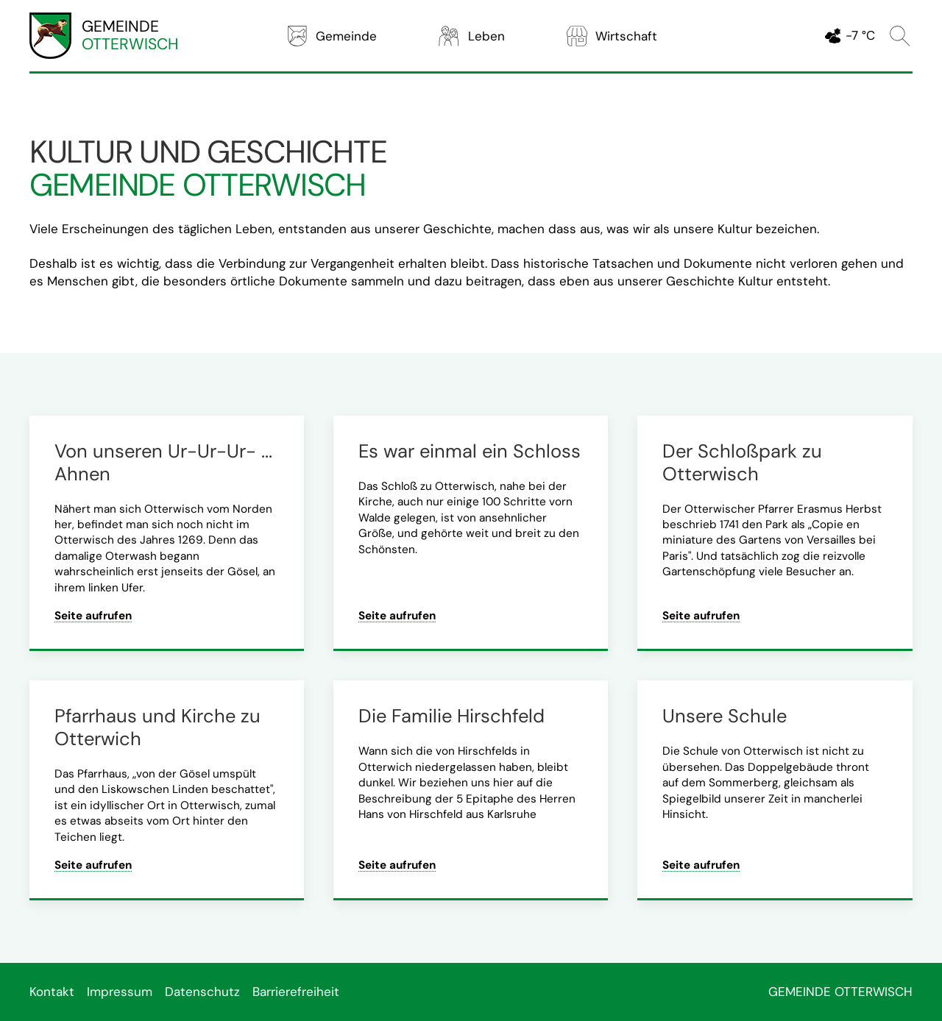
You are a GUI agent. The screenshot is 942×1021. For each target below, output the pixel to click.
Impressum (119, 991)
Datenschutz (202, 991)
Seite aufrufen (93, 615)
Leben (470, 36)
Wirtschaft (611, 36)
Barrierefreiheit (295, 991)
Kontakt (51, 991)
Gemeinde (331, 36)
